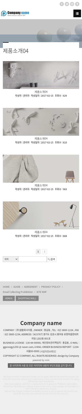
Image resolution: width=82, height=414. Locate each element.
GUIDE (16, 286)
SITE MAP (42, 292)
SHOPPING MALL (27, 298)
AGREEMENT (30, 286)
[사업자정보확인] (48, 351)
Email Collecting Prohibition (18, 292)
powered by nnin (41, 360)
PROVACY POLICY (50, 286)
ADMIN (8, 298)
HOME (6, 286)
